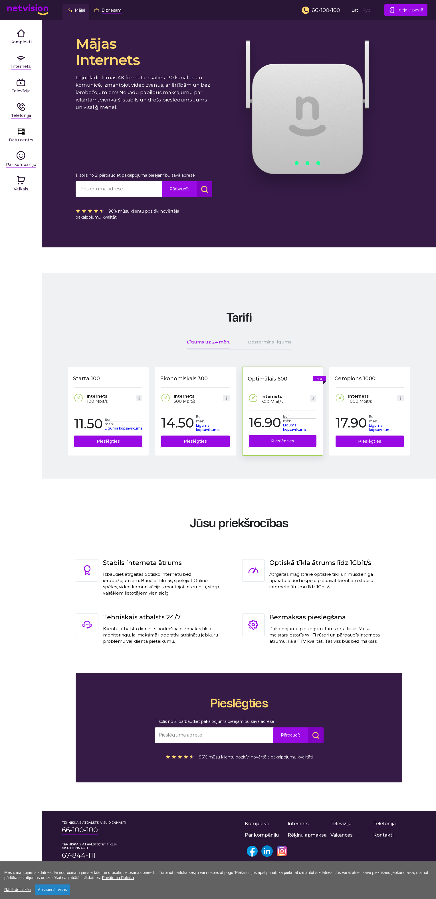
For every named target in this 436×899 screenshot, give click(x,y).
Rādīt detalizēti (17, 889)
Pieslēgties (108, 441)
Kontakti (383, 835)
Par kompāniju (262, 835)
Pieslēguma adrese (101, 189)
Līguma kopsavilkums (123, 428)
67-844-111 (79, 855)
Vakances (341, 835)
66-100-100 (80, 830)
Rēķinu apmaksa (307, 835)
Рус (366, 10)
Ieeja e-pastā (406, 10)
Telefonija (384, 823)
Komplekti (257, 823)
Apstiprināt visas (52, 889)
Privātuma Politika (118, 877)
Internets (298, 823)
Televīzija (341, 823)
